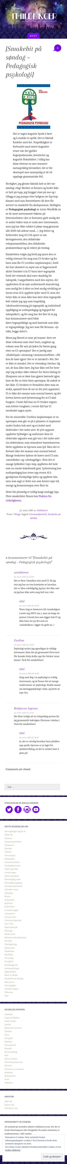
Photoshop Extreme (14, 1062)
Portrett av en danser (14, 1069)
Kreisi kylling (11, 1052)
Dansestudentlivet (13, 841)
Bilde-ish (9, 834)
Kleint (7, 896)
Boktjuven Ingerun (26, 708)
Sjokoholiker (10, 971)
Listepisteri (10, 913)
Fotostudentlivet (12, 862)
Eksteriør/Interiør (13, 1027)
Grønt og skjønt (12, 876)
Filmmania (10, 858)
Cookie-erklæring (12, 1150)
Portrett (8, 1065)
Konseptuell (10, 1045)
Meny (33, 35)
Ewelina (19, 640)
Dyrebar (8, 848)
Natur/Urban (11, 1058)
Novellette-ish (11, 1108)
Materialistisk (11, 927)
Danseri (8, 838)
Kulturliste (10, 906)
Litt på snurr (10, 917)
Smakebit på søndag (14, 978)
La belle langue (12, 910)
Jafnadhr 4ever (11, 889)
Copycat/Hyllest (12, 1017)
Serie (7, 1079)
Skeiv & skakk (11, 975)
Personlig (9, 958)
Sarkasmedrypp (12, 968)
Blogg (17, 514)
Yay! (7, 995)
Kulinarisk (9, 899)
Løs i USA (9, 923)
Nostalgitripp (11, 944)
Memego (9, 930)
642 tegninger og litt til (15, 831)
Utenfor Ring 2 (11, 988)
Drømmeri (9, 845)
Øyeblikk (9, 954)
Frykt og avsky (11, 869)
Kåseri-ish (9, 1104)
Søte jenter (9, 982)
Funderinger (10, 872)
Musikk (8, 940)
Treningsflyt (10, 985)
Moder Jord (10, 934)
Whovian (9, 992)
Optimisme (10, 947)
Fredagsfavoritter (13, 865)
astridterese (21, 572)
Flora (7, 1034)
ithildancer (42, 510)
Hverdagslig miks (13, 879)
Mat (7, 1055)
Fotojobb (9, 1038)
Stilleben (9, 1082)
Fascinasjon (10, 855)
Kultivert (9, 903)
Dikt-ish (8, 1101)
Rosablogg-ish (11, 965)
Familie (8, 851)
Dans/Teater (10, 1021)
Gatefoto (8, 1041)
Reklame (9, 1072)
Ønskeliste (9, 951)
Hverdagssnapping (13, 882)
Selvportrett (10, 1075)
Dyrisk (8, 1024)
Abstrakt (9, 1014)
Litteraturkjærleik (38, 514)
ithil (21, 601)
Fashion (8, 1031)
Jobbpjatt (9, 893)
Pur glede (9, 961)
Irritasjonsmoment (13, 886)
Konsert (8, 1048)
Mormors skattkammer (15, 937)
